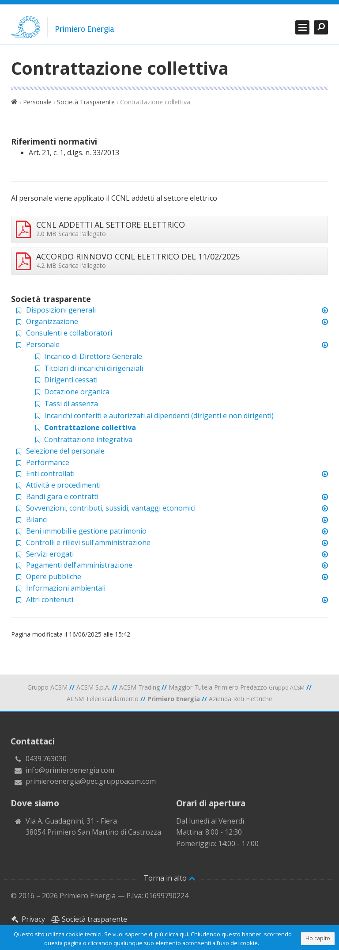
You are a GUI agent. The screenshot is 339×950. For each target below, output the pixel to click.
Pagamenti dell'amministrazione (79, 565)
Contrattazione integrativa (82, 439)
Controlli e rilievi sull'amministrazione (88, 542)
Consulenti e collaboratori (69, 333)
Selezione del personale (65, 451)
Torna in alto (169, 878)
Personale (37, 102)
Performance (47, 462)
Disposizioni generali (61, 310)
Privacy (28, 919)
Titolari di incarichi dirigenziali (88, 368)
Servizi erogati (50, 554)
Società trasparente (89, 919)
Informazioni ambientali (65, 588)
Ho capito (317, 938)
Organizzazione (52, 321)
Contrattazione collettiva (84, 427)
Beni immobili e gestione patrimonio (86, 531)
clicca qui (176, 934)
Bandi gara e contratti (62, 496)
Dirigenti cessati (65, 380)
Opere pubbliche (53, 576)
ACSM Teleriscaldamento (103, 698)
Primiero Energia (84, 29)
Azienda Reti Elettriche (240, 698)
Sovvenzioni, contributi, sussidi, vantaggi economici (111, 508)
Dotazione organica (71, 392)
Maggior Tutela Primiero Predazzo (237, 687)
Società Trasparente (86, 102)
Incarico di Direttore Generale (87, 356)
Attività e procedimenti (63, 485)
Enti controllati (50, 473)
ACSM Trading (139, 687)
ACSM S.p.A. (93, 687)
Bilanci (37, 519)
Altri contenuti (49, 599)
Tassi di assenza (65, 403)
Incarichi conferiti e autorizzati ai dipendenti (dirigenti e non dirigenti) (153, 415)
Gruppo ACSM (47, 687)
